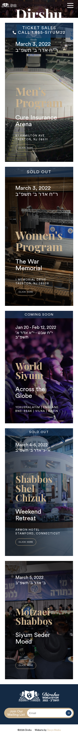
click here (26, 148)
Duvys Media (54, 730)
